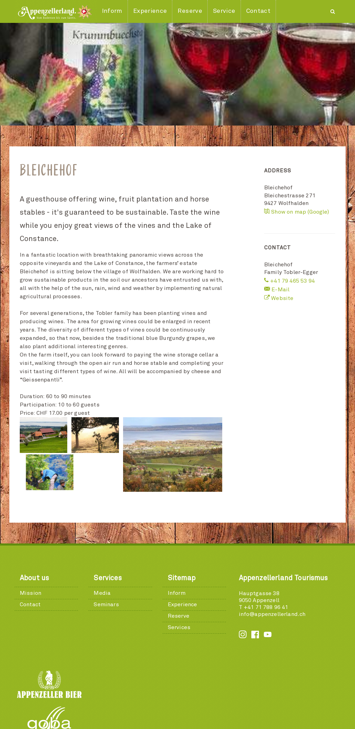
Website (278, 298)
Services (107, 539)
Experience (182, 565)
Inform (176, 554)
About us (34, 539)
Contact (30, 565)
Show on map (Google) (296, 212)
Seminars (106, 565)
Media (102, 554)
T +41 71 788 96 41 (263, 568)
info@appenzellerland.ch (272, 575)
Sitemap (182, 539)
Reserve (178, 577)
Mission (30, 554)
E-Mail (276, 289)
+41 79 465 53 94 (289, 281)
